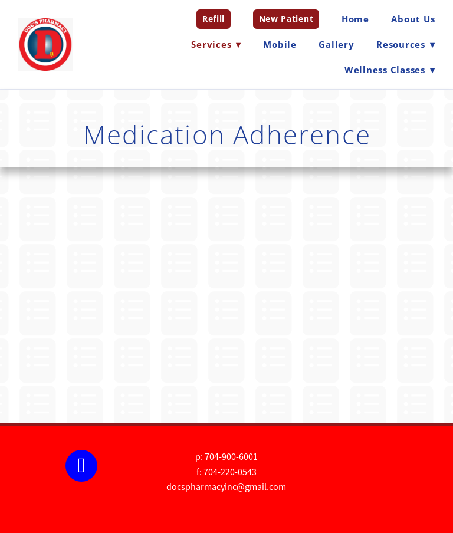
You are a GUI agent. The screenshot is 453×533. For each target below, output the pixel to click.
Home (355, 18)
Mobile (280, 44)
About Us (413, 18)
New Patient (286, 18)
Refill (213, 18)
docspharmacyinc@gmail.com (226, 487)
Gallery (336, 44)
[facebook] (81, 466)
